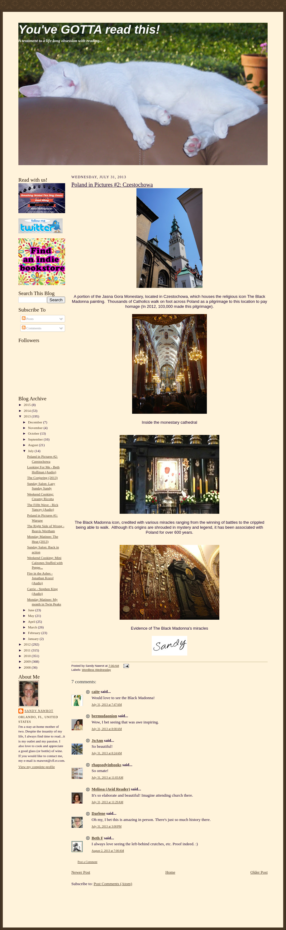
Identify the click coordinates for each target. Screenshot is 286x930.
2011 (27, 650)
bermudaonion (104, 715)
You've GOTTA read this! (89, 29)
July (31, 451)
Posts (28, 319)
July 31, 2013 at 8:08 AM (107, 729)
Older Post (259, 872)
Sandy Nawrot (39, 711)
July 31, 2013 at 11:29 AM (107, 802)
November (36, 428)
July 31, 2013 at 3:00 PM (107, 826)
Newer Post (80, 872)
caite (96, 691)
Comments (31, 328)
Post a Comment (88, 862)
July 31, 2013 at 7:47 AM (107, 704)
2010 (27, 656)
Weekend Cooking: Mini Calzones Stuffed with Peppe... (45, 562)
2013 (27, 416)
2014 (27, 411)
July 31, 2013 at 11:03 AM (107, 777)
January (34, 639)
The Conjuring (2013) (42, 477)
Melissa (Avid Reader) (111, 789)
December (35, 422)
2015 (27, 405)
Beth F (97, 838)
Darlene (98, 813)
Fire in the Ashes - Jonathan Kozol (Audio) (40, 578)
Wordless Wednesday (96, 669)
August (33, 445)
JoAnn (97, 740)
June (31, 610)
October (34, 433)
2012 (27, 644)
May (31, 616)
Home (170, 872)
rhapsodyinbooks (106, 764)
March (33, 627)
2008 (27, 667)
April (32, 621)
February (34, 633)
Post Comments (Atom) (113, 883)
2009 (27, 661)
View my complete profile (36, 767)
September (36, 439)
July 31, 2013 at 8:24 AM (107, 753)
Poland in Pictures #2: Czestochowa (112, 185)
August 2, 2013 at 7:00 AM (108, 850)
